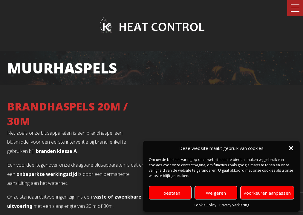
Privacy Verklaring (234, 205)
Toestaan (170, 193)
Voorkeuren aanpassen (267, 193)
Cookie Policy (205, 205)
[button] (291, 148)
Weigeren (216, 193)
